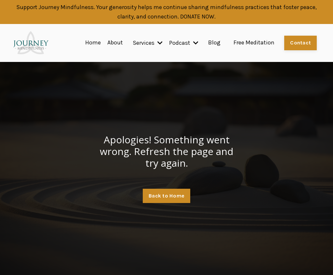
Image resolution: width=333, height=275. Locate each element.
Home (93, 42)
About (115, 42)
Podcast (183, 42)
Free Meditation (253, 42)
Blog (214, 42)
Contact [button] (300, 43)
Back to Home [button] (166, 196)
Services (148, 42)
